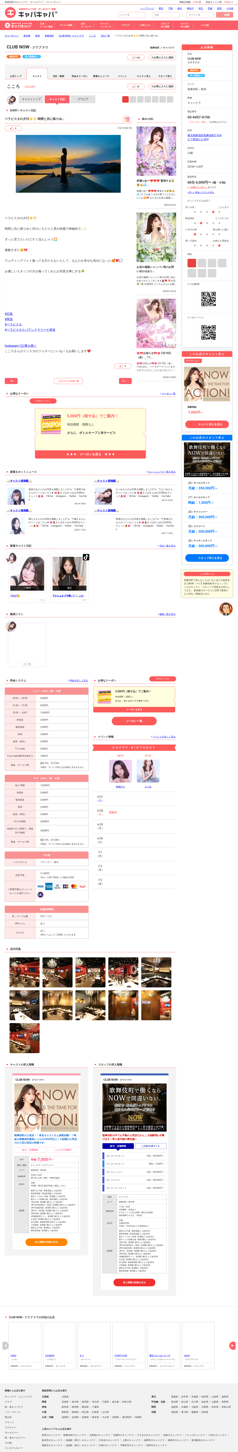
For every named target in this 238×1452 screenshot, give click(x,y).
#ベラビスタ (13, 304)
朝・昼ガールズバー (15, 1417)
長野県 (225, 1381)
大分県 (105, 1396)
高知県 (204, 1391)
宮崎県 (115, 1396)
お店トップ (16, 55)
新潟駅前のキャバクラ (203, 1419)
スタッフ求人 (165, 55)
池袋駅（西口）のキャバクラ (80, 1419)
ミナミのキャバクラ (195, 1414)
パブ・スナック (13, 1391)
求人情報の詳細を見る (46, 1221)
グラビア (83, 78)
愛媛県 (194, 1391)
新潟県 (174, 1381)
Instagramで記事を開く (21, 325)
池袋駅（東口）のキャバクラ (80, 1424)
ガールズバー (11, 1412)
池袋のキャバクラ (172, 1414)
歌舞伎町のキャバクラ (74, 1414)
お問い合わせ (158, 1445)
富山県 (184, 1381)
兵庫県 (204, 1386)
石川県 (194, 1381)
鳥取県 (65, 1391)
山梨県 (215, 1381)
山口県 (105, 1391)
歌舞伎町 (49, 15)
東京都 (26, 15)
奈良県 (215, 1386)
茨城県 (65, 1381)
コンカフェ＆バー (14, 1427)
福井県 (204, 1381)
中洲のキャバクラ (108, 1424)
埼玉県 (95, 1381)
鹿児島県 (126, 1396)
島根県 (75, 1391)
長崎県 (85, 1396)
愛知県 (85, 1386)
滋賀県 (174, 1386)
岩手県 (184, 1376)
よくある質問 (128, 1445)
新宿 (37, 15)
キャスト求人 (144, 55)
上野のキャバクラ (131, 1419)
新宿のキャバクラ (51, 1414)
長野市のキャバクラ (156, 1424)
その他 (8, 1422)
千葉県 (105, 1381)
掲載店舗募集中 (110, 1445)
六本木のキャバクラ (109, 1419)
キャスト (37, 55)
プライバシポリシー (89, 1445)
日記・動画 (58, 55)
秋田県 (204, 1376)
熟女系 (8, 1396)
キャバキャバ (11, 15)
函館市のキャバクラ (52, 1424)
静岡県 (75, 1386)
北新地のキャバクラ (99, 1414)
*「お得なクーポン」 (197, 167)
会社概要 (143, 1445)
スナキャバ (10, 1407)
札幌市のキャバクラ (123, 1414)
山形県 (215, 1376)
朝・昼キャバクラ (14, 1386)
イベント (122, 55)
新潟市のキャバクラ (52, 1419)
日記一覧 (105, 15)
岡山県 (85, 1391)
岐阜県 (65, 1386)
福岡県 (65, 1396)
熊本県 (95, 1396)
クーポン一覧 (134, 700)
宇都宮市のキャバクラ (131, 1424)
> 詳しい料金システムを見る (201, 172)
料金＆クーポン (80, 55)
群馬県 (85, 1381)
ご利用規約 (69, 1445)
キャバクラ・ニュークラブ (18, 1376)
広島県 (95, 1391)
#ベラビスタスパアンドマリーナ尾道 (30, 309)
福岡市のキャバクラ (154, 1419)
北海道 (65, 1376)
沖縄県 (138, 1396)
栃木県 (75, 1381)
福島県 (225, 1376)
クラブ (8, 1381)
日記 (57, 78)
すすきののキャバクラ (148, 1414)
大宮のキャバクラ (217, 1414)
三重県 (95, 1386)
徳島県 (174, 1391)
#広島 (9, 293)
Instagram (125, 79)
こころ (92, 15)
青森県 (174, 1376)
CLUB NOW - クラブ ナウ (71, 15)
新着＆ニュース (101, 55)
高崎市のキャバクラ (178, 1419)
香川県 (184, 1391)
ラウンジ (9, 1402)
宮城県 (194, 1376)
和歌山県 (226, 1386)
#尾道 (9, 298)
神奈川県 (126, 1381)
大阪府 (194, 1386)
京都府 (184, 1386)
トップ (31, 78)
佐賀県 (75, 1396)
